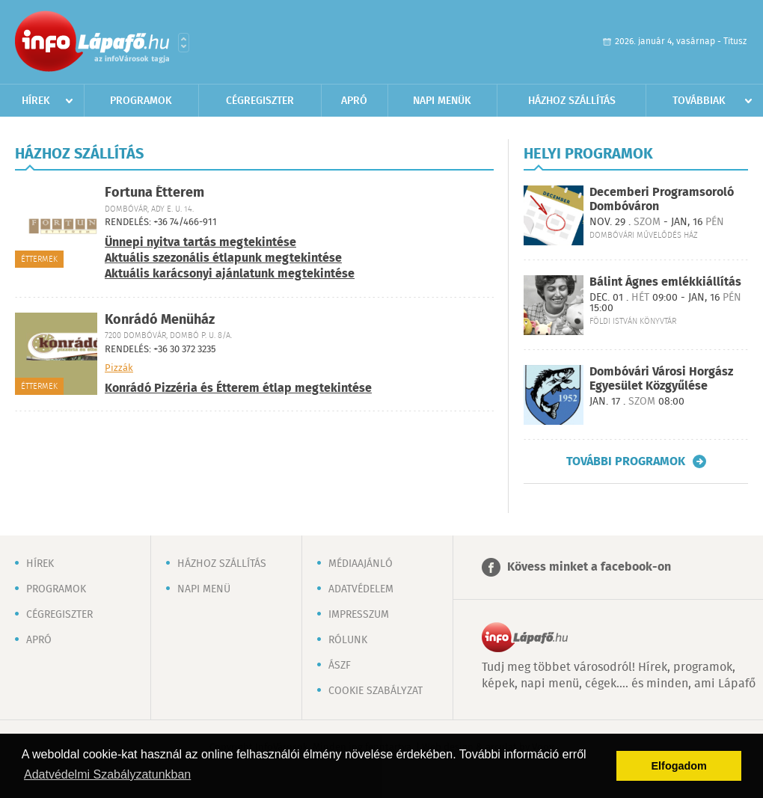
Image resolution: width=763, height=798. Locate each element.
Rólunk (347, 640)
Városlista (183, 42)
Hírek (36, 101)
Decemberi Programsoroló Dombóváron (661, 199)
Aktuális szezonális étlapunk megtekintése (223, 258)
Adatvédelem (360, 589)
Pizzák (119, 368)
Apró (354, 101)
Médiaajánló (360, 564)
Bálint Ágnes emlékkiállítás (665, 282)
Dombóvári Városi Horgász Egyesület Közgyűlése (661, 379)
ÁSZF (339, 665)
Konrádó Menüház (160, 320)
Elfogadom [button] (679, 766)
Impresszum (358, 615)
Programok (141, 101)
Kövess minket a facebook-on (589, 567)
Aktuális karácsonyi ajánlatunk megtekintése (230, 274)
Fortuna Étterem (154, 192)
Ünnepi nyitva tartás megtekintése (200, 242)
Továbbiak (699, 101)
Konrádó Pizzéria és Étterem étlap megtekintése (238, 388)
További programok (625, 461)
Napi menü (203, 589)
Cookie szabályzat (375, 691)
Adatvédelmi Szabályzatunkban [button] (107, 774)
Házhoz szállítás (572, 101)
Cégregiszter (260, 101)
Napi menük (442, 101)
